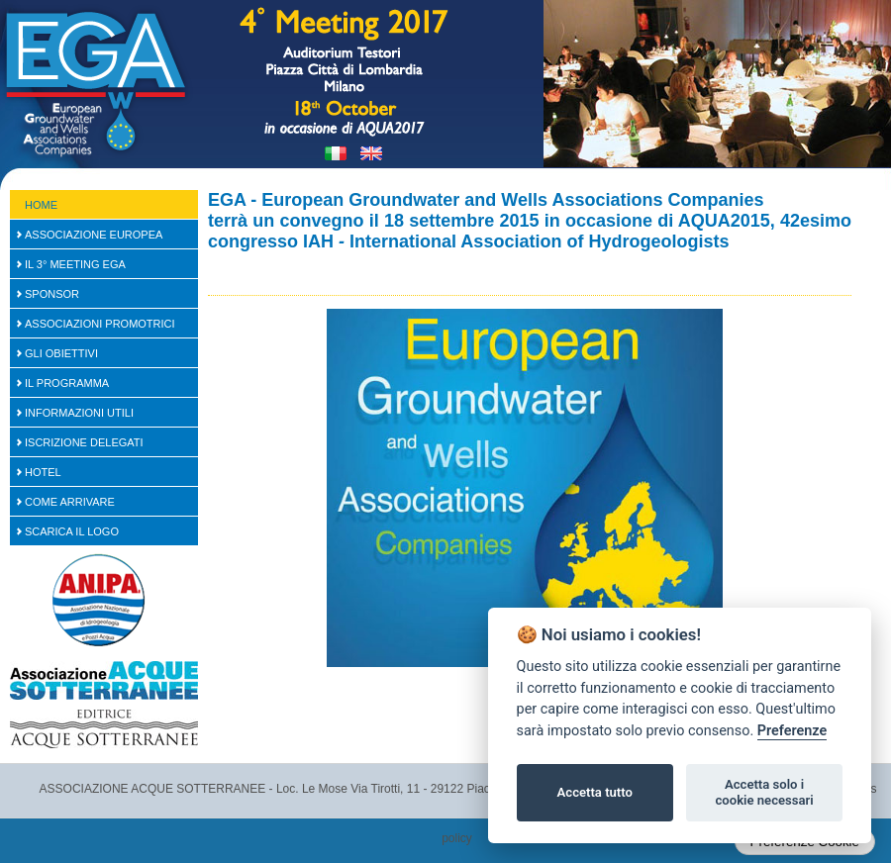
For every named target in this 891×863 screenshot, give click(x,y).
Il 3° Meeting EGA (75, 264)
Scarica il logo (72, 531)
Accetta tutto (595, 792)
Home (41, 205)
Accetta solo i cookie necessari (764, 792)
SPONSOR (52, 294)
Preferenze (792, 730)
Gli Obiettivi (61, 353)
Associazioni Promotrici (100, 324)
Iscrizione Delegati (84, 442)
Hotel (43, 472)
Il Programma (67, 383)
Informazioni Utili (79, 413)
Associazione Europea (93, 234)
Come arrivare (70, 502)
